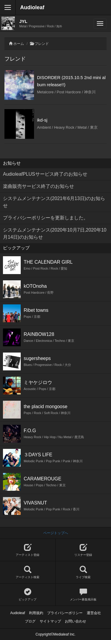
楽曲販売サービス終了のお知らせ (38, 186)
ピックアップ (27, 594)
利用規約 (36, 613)
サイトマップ (50, 621)
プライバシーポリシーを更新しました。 (45, 217)
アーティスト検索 (27, 572)
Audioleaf (32, 7)
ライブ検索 (83, 572)
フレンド (42, 44)
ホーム (18, 44)
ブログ (30, 621)
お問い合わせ (75, 621)
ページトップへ (55, 533)
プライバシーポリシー (65, 613)
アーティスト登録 (27, 550)
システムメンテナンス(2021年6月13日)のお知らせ (54, 202)
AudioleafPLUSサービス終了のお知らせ (45, 174)
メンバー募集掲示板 (83, 594)
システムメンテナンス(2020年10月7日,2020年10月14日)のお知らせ (54, 233)
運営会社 (94, 613)
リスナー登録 (83, 550)
